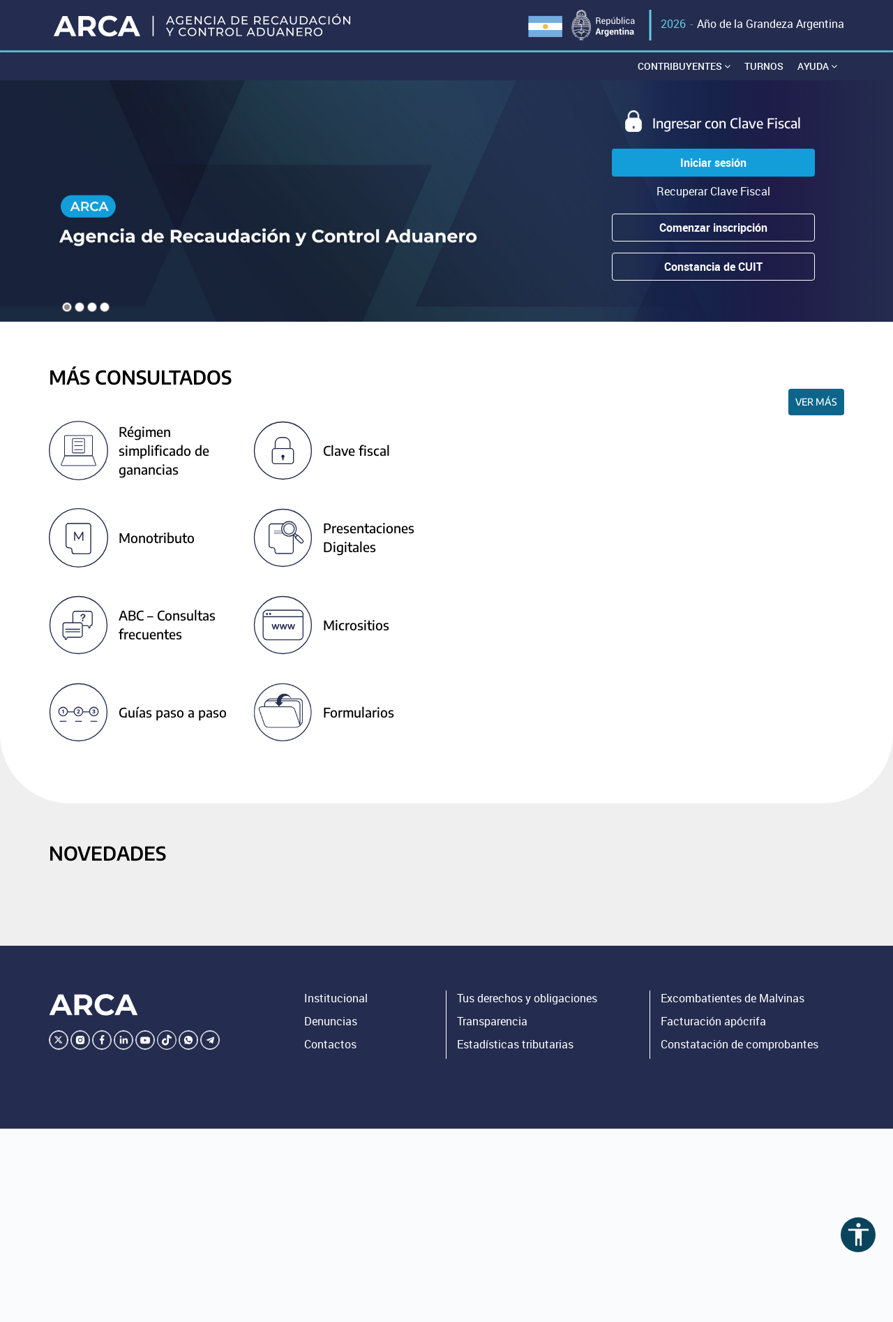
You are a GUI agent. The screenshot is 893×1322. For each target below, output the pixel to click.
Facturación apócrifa (713, 1021)
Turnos (763, 66)
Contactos (330, 1044)
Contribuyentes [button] (684, 66)
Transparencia (492, 1021)
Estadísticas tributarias (515, 1044)
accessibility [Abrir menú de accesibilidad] (858, 1234)
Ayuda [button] (817, 66)
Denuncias (330, 1021)
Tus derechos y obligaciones (527, 998)
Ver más (816, 402)
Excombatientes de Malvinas (732, 998)
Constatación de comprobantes (739, 1044)
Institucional (336, 998)
